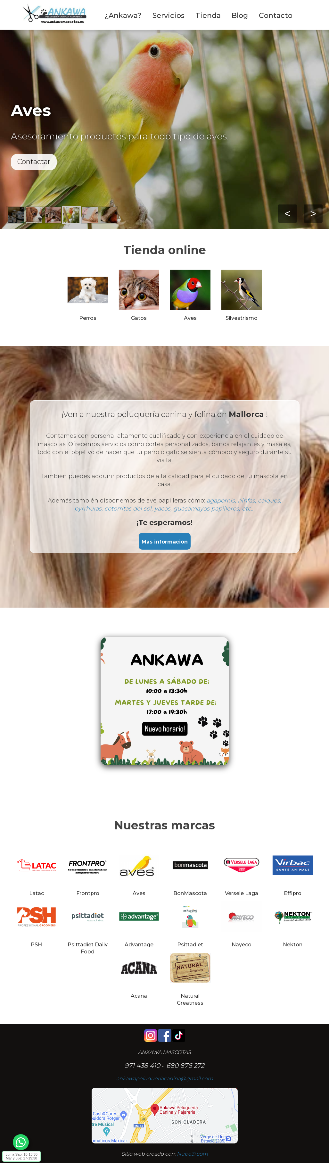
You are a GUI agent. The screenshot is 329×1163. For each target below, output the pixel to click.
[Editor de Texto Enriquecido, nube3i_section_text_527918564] (164, 706)
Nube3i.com (192, 1154)
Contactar (33, 161)
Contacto (275, 15)
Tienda (208, 15)
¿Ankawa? (123, 15)
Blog (240, 15)
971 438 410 (142, 1065)
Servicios (168, 15)
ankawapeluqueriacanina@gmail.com (164, 1079)
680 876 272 (185, 1065)
